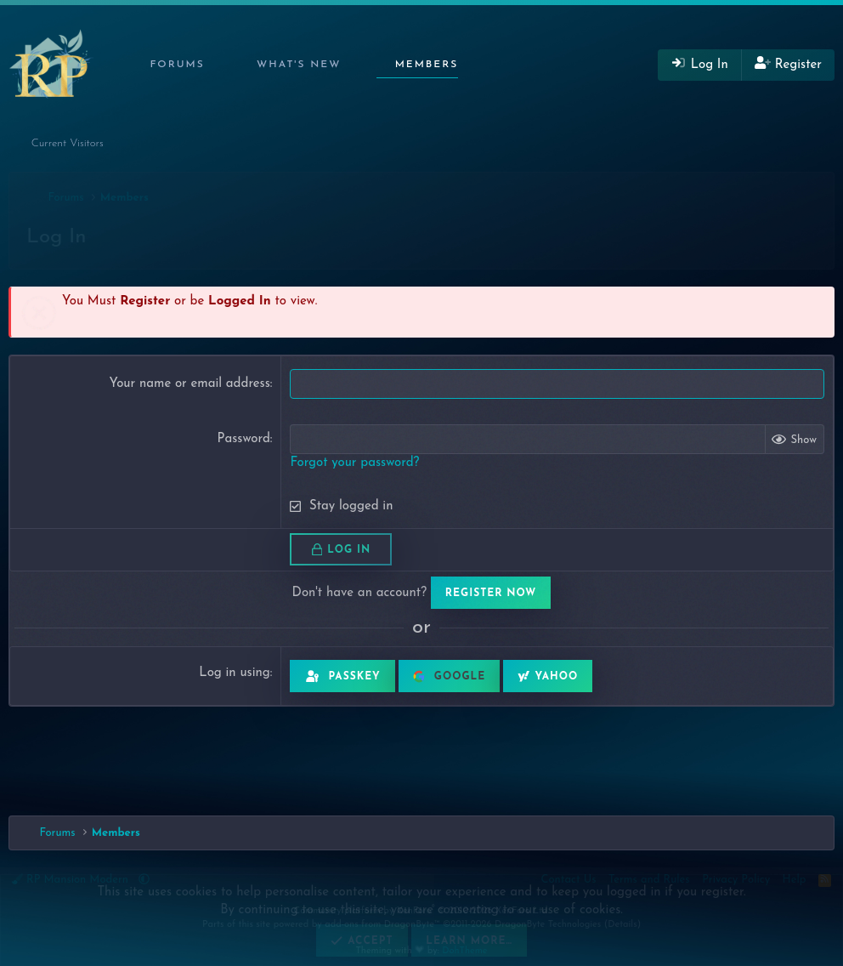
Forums (177, 65)
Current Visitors (67, 143)
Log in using (234, 673)
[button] (216, 65)
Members (427, 65)
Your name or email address (189, 384)
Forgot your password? (354, 463)
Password (243, 439)
